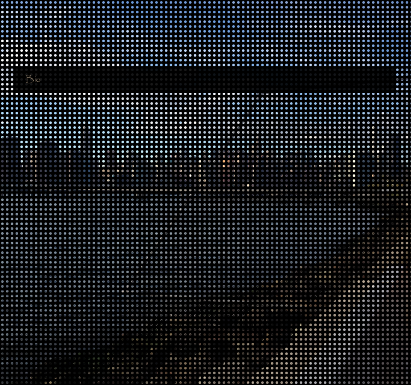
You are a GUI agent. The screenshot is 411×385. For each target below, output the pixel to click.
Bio (33, 82)
